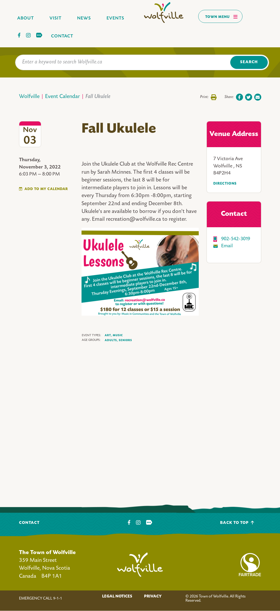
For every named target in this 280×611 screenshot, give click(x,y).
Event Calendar (62, 97)
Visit (55, 18)
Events (115, 18)
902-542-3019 (235, 239)
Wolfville (29, 97)
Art (108, 335)
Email (227, 246)
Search (249, 62)
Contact (62, 36)
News (84, 18)
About (25, 18)
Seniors (125, 340)
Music (118, 335)
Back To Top (237, 523)
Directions (225, 183)
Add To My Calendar (46, 189)
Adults (111, 340)
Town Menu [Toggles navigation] (221, 16)
